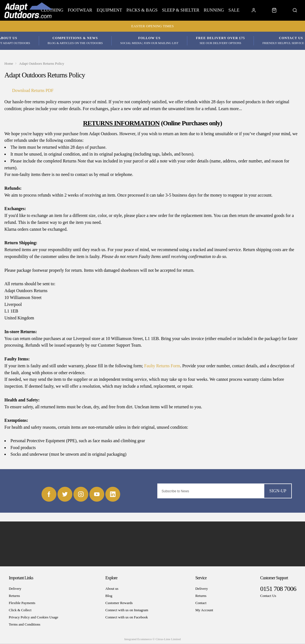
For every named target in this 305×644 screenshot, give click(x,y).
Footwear (80, 10)
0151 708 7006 (278, 589)
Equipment (109, 10)
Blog (108, 596)
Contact (200, 603)
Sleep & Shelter (180, 10)
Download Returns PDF (33, 90)
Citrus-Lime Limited (168, 639)
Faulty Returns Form (162, 365)
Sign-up (277, 490)
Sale (233, 10)
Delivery (15, 589)
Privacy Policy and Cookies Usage (33, 617)
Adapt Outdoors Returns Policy (42, 63)
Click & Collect (20, 610)
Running (214, 10)
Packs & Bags (142, 10)
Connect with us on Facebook (126, 617)
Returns (14, 596)
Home (8, 63)
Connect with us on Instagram (126, 610)
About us (111, 589)
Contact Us (268, 596)
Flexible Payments (22, 603)
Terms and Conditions (24, 625)
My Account (204, 610)
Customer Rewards (119, 603)
